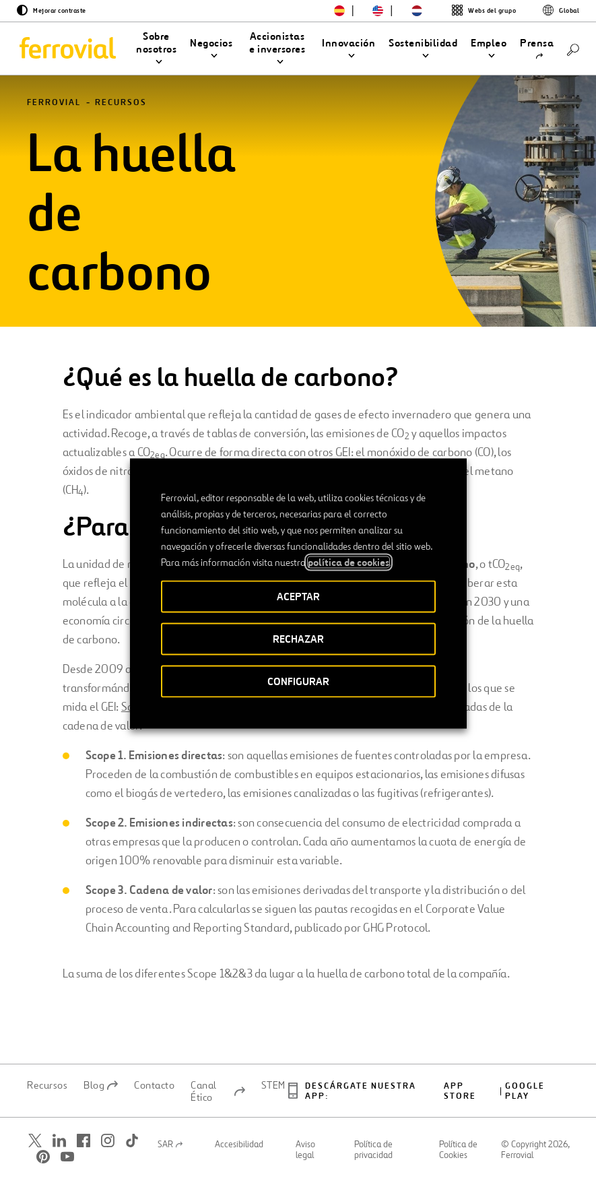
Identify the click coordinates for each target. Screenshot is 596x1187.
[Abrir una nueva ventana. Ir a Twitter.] (35, 1145)
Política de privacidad (373, 1154)
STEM (273, 1089)
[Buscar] (573, 49)
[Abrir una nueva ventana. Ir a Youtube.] (67, 1161)
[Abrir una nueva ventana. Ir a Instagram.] (108, 1145)
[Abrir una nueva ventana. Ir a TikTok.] (132, 1145)
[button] (156, 49)
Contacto (154, 1089)
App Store (460, 1095)
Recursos (121, 107)
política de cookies (348, 562)
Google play (525, 1095)
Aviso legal (305, 1154)
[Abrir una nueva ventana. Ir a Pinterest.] (43, 1161)
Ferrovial (54, 107)
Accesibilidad (239, 1149)
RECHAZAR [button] (298, 639)
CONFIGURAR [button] (298, 681)
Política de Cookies (458, 1154)
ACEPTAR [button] (298, 596)
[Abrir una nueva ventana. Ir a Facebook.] (83, 1145)
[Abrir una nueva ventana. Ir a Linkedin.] (59, 1145)
